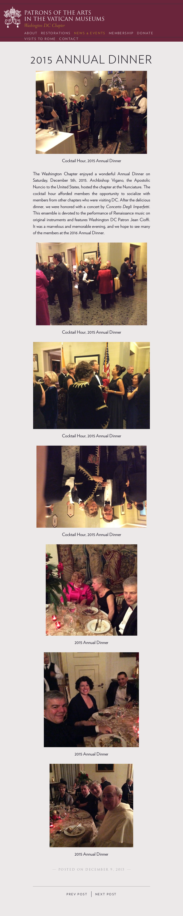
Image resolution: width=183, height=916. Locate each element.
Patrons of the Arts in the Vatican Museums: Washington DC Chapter (54, 17)
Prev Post (76, 894)
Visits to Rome (40, 39)
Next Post (106, 894)
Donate (145, 33)
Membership (121, 33)
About (31, 33)
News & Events (90, 33)
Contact (69, 39)
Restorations (56, 33)
